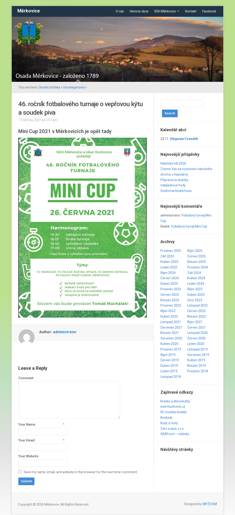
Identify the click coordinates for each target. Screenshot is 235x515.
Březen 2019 (196, 365)
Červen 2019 (169, 360)
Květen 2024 (196, 278)
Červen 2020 (196, 338)
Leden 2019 (168, 371)
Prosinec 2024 (197, 267)
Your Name (26, 424)
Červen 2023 (169, 294)
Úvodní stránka (49, 87)
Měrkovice (28, 11)
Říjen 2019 (168, 355)
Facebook (209, 11)
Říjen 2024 (168, 273)
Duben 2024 (169, 283)
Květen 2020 (169, 344)
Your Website (28, 456)
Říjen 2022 (168, 311)
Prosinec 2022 (170, 305)
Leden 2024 (195, 283)
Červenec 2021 (171, 327)
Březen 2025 (196, 262)
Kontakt (190, 11)
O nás (120, 11)
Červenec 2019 (198, 355)
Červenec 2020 (171, 338)
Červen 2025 (196, 256)
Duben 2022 (169, 316)
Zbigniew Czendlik (184, 139)
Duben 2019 (169, 365)
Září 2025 (167, 256)
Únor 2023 (194, 300)
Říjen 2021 (194, 322)
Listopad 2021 (170, 322)
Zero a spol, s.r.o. (172, 428)
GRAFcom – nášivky (174, 434)
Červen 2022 (196, 311)
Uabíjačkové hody (173, 185)
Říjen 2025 (194, 251)
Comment (26, 378)
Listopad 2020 (197, 333)
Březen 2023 (169, 300)
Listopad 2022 (197, 305)
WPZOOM (210, 504)
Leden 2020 (195, 344)
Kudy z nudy (169, 423)
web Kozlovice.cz (172, 406)
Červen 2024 (169, 278)
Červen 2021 (196, 327)
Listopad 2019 (197, 349)
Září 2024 (194, 273)
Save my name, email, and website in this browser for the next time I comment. (81, 472)
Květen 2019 (196, 360)
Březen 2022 (196, 316)
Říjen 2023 (194, 289)
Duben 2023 (196, 294)
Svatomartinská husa (175, 191)
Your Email (26, 440)
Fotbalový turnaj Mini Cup (189, 226)
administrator (65, 332)
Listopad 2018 (170, 376)
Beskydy (166, 417)
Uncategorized (73, 87)
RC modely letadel (173, 412)
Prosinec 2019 (170, 349)
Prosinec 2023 (170, 289)
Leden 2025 (168, 267)
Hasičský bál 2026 (173, 163)
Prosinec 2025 (170, 251)
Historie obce (139, 11)
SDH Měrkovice (165, 11)
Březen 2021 (169, 333)
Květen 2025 (169, 262)
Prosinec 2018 (197, 371)
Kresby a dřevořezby (175, 401)
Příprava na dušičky (174, 180)
